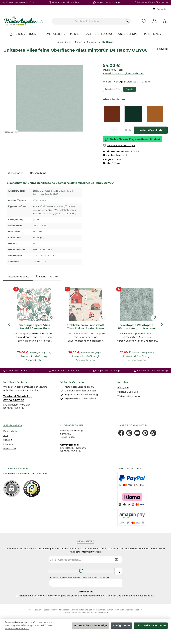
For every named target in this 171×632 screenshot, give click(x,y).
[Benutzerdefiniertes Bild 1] (31, 488)
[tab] (15, 173)
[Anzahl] (113, 130)
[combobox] (88, 21)
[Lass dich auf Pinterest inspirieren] (145, 433)
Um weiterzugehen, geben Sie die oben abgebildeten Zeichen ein (80, 577)
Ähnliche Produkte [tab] (47, 276)
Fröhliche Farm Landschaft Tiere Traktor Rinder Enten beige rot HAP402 (85, 327)
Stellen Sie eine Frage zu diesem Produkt (132, 139)
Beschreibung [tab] (38, 172)
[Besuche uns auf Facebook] (121, 433)
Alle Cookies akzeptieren (151, 625)
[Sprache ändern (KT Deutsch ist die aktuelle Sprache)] (160, 9)
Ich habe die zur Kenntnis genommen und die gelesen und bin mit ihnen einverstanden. (87, 595)
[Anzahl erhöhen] (121, 130)
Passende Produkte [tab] (18, 276)
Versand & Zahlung (127, 392)
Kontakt (7, 440)
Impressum (9, 448)
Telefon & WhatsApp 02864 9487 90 (17, 398)
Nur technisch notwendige (90, 625)
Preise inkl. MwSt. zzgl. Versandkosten (123, 73)
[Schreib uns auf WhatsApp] (153, 433)
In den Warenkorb (150, 130)
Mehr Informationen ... (17, 628)
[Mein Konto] (154, 21)
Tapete (129, 89)
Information (12, 425)
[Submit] (116, 559)
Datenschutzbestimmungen (49, 595)
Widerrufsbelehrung (128, 396)
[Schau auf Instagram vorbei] (129, 433)
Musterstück (112, 89)
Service (122, 381)
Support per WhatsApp (108, 2)
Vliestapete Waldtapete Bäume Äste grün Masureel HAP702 (137, 327)
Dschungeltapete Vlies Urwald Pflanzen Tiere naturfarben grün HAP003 (34, 327)
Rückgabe (123, 387)
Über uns (8, 444)
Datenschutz (10, 431)
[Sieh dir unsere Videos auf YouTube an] (137, 433)
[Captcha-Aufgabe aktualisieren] (118, 571)
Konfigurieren (121, 625)
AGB (5, 435)
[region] (50, 98)
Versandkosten (77, 610)
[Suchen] (127, 21)
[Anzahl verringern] (106, 130)
